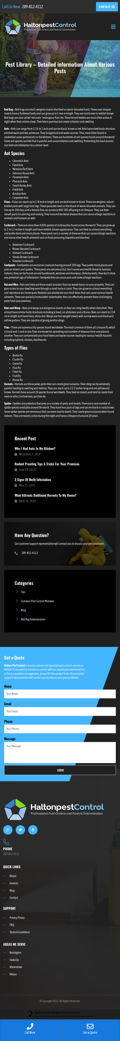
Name (7, 686)
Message (9, 738)
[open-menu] (113, 26)
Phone (8, 721)
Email (7, 703)
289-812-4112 (32, 6)
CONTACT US (107, 6)
